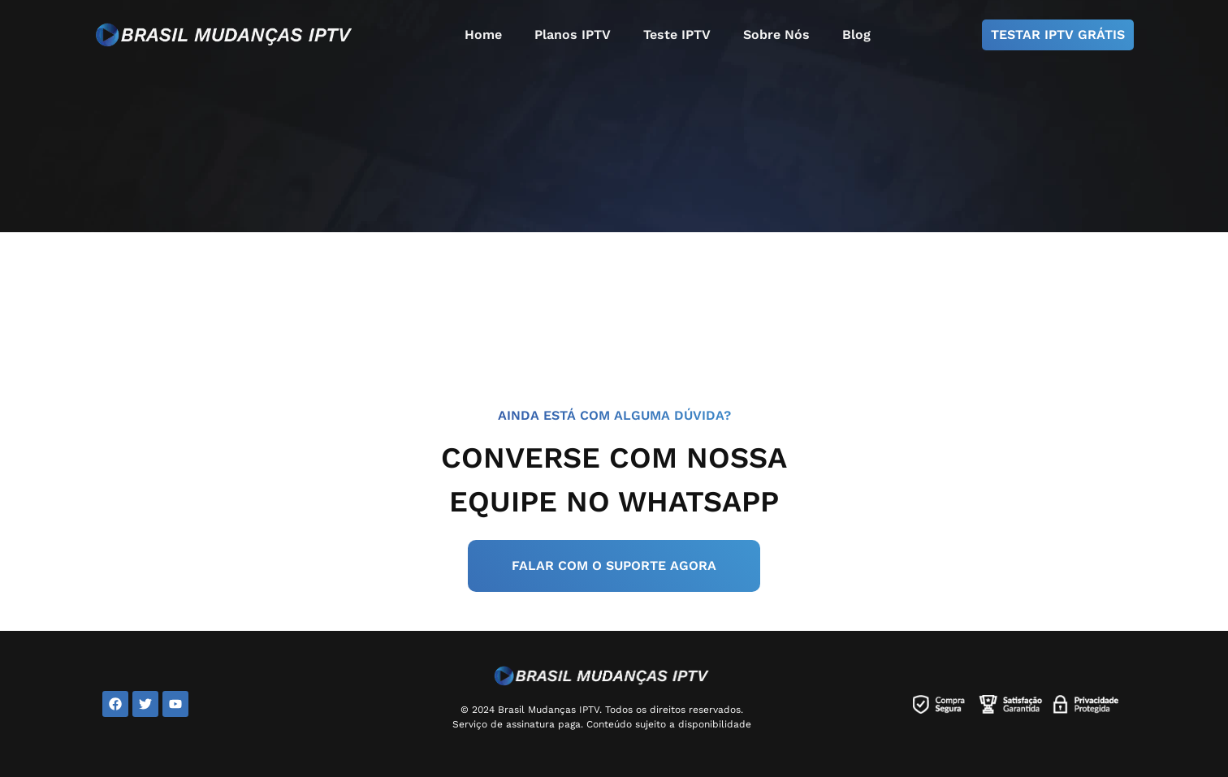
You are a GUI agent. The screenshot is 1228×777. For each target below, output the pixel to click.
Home (483, 34)
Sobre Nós (776, 34)
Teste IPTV (677, 34)
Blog (856, 34)
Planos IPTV (572, 34)
